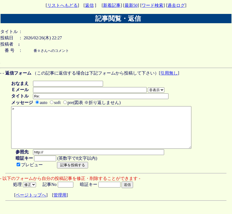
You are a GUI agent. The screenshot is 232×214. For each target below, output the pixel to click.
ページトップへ (31, 203)
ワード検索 (152, 5)
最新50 (131, 5)
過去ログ (176, 5)
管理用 (60, 203)
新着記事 (111, 5)
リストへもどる (62, 5)
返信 (89, 5)
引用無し (169, 73)
